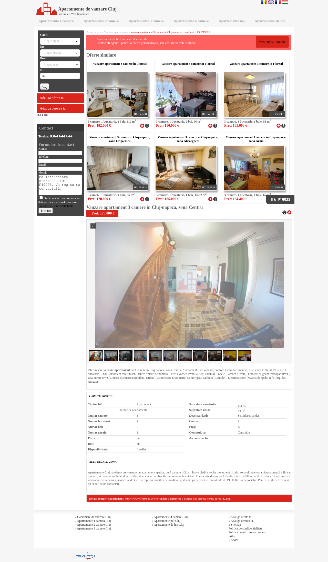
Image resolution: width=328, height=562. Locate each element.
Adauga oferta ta (52, 98)
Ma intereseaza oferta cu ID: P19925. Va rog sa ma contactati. (60, 185)
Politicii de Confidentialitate (55, 206)
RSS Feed (42, 114)
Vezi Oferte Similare (272, 42)
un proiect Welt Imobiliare (74, 13)
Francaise (278, 2)
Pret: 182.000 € (99, 125)
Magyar (285, 2)
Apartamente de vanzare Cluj (76, 9)
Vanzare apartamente (116, 32)
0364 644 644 (61, 136)
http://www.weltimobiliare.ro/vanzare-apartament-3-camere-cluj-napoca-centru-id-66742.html (178, 498)
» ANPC (234, 540)
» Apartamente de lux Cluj (168, 524)
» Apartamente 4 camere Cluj (170, 517)
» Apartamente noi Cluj (166, 521)
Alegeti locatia (52, 53)
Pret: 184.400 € (235, 199)
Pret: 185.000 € (235, 125)
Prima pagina (93, 32)
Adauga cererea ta (53, 108)
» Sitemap (235, 524)
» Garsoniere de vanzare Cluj (93, 517)
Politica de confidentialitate (245, 528)
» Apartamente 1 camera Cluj (93, 521)
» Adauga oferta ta (240, 517)
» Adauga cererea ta (241, 521)
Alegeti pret (51, 64)
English (271, 2)
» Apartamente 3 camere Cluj (93, 528)
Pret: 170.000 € (99, 199)
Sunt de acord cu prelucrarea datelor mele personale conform (58, 202)
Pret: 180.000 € (167, 125)
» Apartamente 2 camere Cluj (93, 524)
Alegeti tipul (51, 41)
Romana (264, 2)
